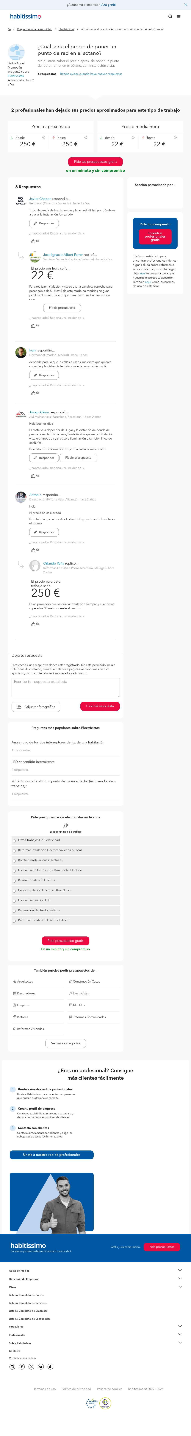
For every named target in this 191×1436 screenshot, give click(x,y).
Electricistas (66, 29)
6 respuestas (47, 74)
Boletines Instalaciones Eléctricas (40, 860)
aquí (142, 273)
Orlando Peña (53, 563)
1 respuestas (20, 794)
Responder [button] (44, 223)
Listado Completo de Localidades (29, 1319)
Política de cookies (109, 1389)
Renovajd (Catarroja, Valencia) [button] (50, 203)
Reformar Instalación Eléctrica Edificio (43, 920)
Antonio (35, 495)
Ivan (32, 350)
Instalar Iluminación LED (34, 900)
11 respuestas (21, 750)
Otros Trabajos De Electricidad (39, 840)
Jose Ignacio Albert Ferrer (63, 255)
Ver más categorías (65, 1043)
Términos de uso (45, 1389)
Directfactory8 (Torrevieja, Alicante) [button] (53, 499)
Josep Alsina (39, 412)
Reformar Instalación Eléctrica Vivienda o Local (50, 850)
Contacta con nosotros (22, 1358)
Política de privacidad (76, 1389)
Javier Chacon (40, 199)
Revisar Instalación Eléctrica (37, 880)
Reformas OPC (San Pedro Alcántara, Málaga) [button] (74, 568)
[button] (16, 52)
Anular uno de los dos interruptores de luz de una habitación (58, 742)
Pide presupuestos (161, 1247)
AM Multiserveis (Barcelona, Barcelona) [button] (56, 417)
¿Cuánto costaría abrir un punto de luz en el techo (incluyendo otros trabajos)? (64, 784)
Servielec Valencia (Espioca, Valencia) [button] (69, 259)
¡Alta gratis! (108, 5)
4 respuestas (20, 770)
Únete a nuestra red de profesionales (51, 1155)
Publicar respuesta (100, 706)
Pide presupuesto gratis (66, 941)
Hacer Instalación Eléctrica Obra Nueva (44, 890)
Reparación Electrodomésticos (39, 910)
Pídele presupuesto (62, 308)
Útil (35, 241)
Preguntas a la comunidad (34, 29)
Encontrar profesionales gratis (155, 237)
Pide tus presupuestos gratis (95, 161)
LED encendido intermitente (33, 762)
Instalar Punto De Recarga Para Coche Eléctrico (50, 870)
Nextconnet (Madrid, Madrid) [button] (49, 355)
